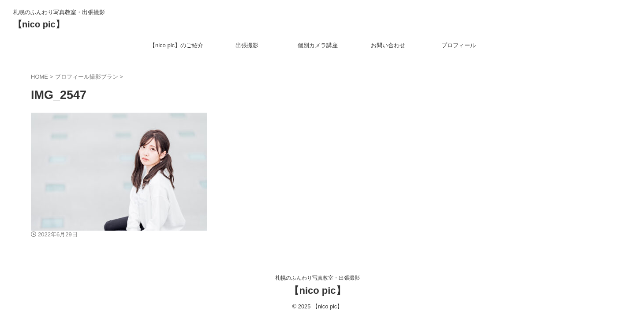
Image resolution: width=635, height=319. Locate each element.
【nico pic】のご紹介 (176, 45)
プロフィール (458, 45)
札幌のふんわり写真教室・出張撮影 (317, 278)
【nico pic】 (38, 24)
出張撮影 (246, 45)
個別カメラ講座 (318, 45)
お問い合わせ (388, 45)
